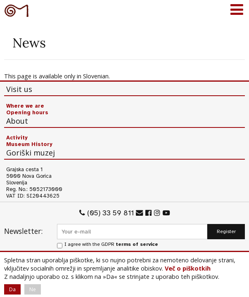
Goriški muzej (16, 10)
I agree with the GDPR (111, 244)
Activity (17, 137)
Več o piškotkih (188, 268)
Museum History (29, 144)
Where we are (25, 106)
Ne (32, 289)
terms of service (137, 244)
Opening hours (27, 112)
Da (12, 289)
